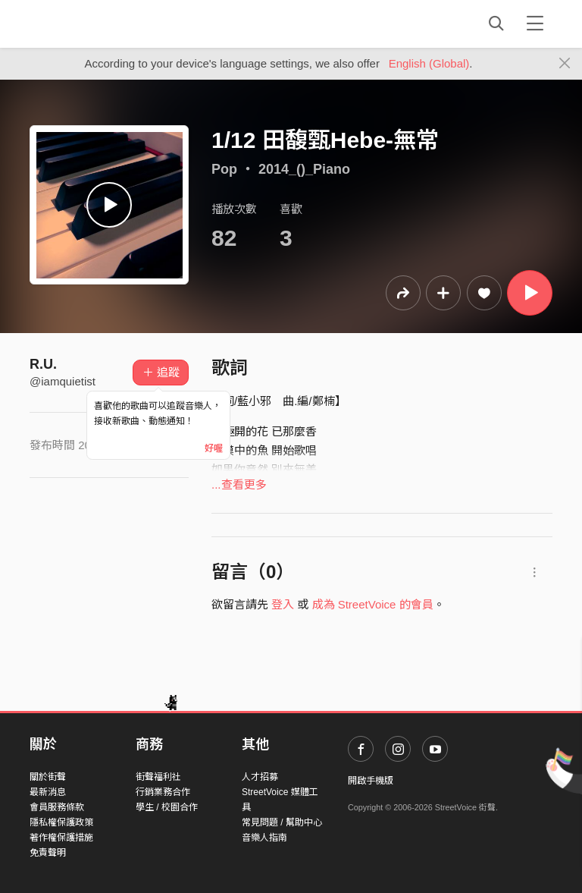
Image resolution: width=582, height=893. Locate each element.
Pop (224, 169)
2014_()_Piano (304, 169)
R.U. (43, 364)
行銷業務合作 (163, 792)
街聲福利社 (158, 777)
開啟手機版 (370, 780)
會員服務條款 (57, 807)
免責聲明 (48, 852)
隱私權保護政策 (61, 822)
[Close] (565, 64)
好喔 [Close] (214, 448)
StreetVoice (92, 23)
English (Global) (429, 63)
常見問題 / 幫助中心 (282, 822)
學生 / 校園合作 (167, 807)
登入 (282, 604)
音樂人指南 (264, 837)
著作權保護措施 (61, 837)
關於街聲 (48, 777)
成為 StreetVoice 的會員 (372, 604)
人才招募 (260, 777)
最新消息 (48, 792)
